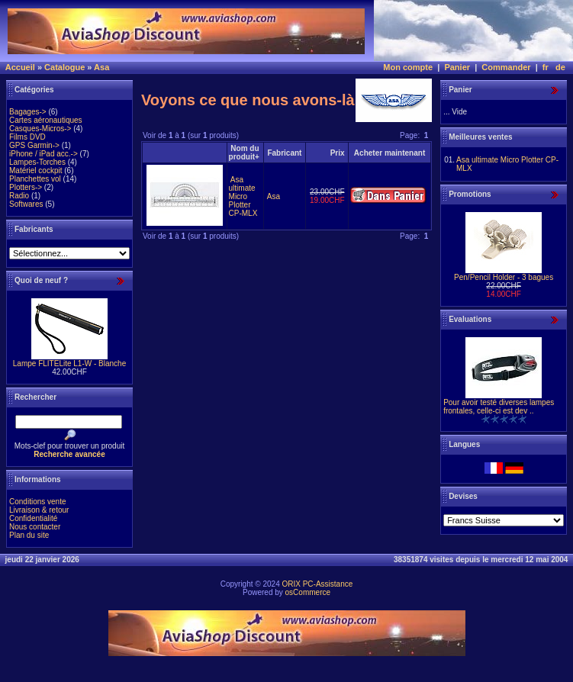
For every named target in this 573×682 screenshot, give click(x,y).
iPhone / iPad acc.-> (43, 154)
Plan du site (29, 535)
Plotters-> (25, 187)
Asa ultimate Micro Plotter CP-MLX (243, 196)
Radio (19, 195)
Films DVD (27, 137)
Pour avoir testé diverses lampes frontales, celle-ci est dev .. (498, 406)
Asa (101, 67)
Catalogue (64, 67)
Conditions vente (37, 501)
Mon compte (408, 67)
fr (545, 67)
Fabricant (284, 153)
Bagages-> (28, 112)
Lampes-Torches (37, 162)
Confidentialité (33, 518)
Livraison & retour (39, 510)
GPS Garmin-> (34, 145)
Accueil (20, 67)
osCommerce (307, 592)
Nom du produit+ (244, 152)
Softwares (26, 204)
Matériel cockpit (35, 170)
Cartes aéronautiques (45, 120)
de (560, 67)
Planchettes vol (35, 179)
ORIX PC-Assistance (317, 584)
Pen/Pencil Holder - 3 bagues (503, 277)
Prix (337, 153)
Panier (457, 67)
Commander (505, 67)
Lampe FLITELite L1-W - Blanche (69, 363)
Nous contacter (34, 527)
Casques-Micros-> (40, 128)
